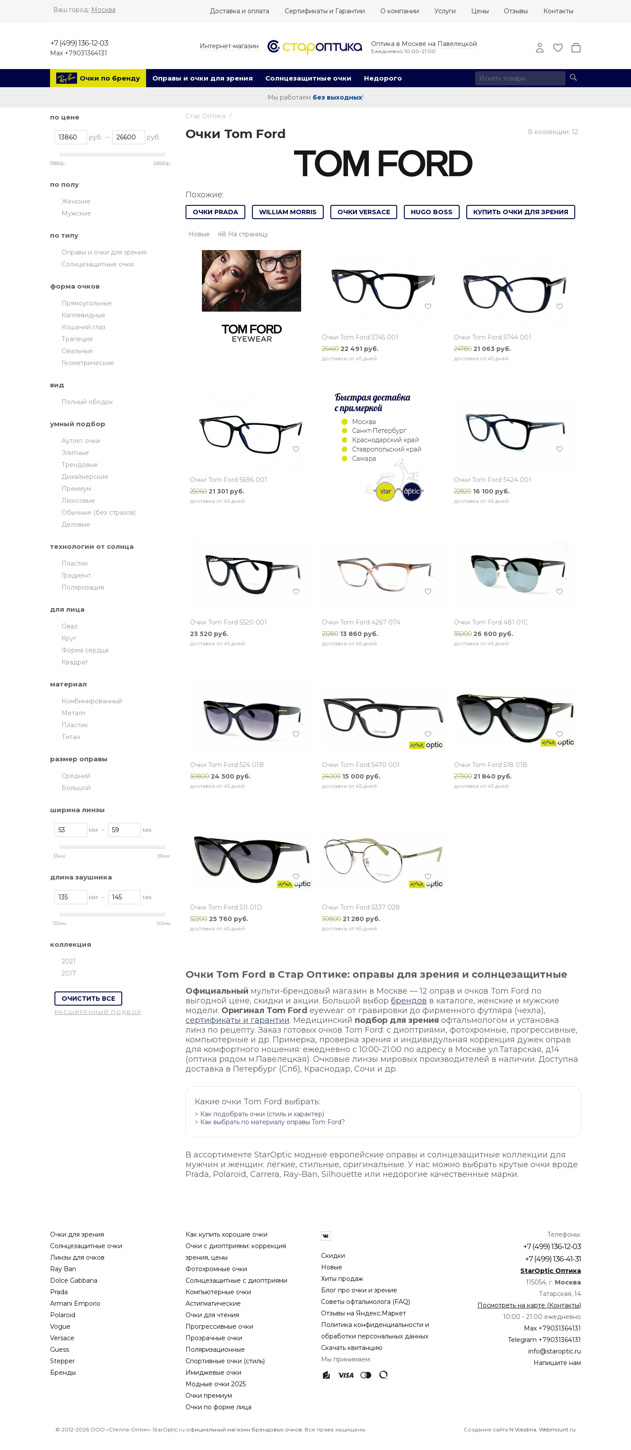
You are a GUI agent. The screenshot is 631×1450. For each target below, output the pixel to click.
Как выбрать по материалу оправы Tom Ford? (272, 1122)
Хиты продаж (342, 1279)
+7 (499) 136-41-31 (553, 1258)
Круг (69, 638)
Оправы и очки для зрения (202, 78)
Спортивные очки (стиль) (225, 1361)
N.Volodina (522, 1429)
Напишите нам (557, 1363)
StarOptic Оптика (550, 1271)
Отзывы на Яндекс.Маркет (363, 1313)
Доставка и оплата (239, 11)
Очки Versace (363, 212)
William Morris (288, 212)
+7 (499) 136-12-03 (79, 43)
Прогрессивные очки (219, 1326)
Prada (59, 1292)
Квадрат (75, 662)
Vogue (60, 1326)
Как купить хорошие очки (226, 1234)
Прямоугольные (87, 303)
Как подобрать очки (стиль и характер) (262, 1114)
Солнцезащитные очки (308, 78)
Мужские (76, 213)
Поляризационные (215, 1350)
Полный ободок (87, 402)
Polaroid (62, 1315)
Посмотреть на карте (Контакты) (529, 1305)
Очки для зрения (77, 1234)
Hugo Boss (432, 212)
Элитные (75, 453)
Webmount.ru (557, 1429)
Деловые (76, 524)
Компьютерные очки (218, 1292)
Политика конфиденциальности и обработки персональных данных (375, 1330)
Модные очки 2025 (216, 1384)
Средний (76, 776)
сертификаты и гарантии (238, 1020)
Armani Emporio (75, 1303)
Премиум (76, 489)
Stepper (62, 1361)
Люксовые (78, 501)
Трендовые (80, 465)
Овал (69, 626)
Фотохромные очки (216, 1269)
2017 (69, 973)
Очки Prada (215, 212)
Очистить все (88, 999)
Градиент (76, 575)
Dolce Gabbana (73, 1280)
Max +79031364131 (78, 53)
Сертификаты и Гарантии (325, 11)
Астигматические (213, 1303)
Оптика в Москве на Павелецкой (424, 44)
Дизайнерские (85, 477)
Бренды (63, 1373)
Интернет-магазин (229, 46)
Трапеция (77, 339)
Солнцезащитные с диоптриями (236, 1280)
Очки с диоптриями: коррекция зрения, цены (236, 1251)
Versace (62, 1338)
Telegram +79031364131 (544, 1340)
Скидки (333, 1256)
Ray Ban (63, 1269)
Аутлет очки (81, 441)
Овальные (77, 351)
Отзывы (516, 11)
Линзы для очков (77, 1257)
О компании (399, 11)
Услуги (445, 11)
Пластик (75, 563)
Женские (76, 201)
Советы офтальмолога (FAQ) (365, 1302)
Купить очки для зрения (520, 212)
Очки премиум (209, 1396)
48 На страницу (243, 234)
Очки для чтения (212, 1315)
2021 (69, 961)
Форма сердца (85, 650)
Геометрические (88, 363)
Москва (103, 10)
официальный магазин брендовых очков (244, 1429)
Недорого (383, 78)
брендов (409, 1001)
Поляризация (83, 587)
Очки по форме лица (219, 1407)
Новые (331, 1267)
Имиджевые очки (213, 1373)
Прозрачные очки (214, 1338)
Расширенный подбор (98, 1012)
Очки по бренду (110, 78)
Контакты (558, 11)
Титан (71, 737)
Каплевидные (83, 315)
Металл (73, 713)
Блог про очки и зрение (359, 1290)
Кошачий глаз (83, 327)
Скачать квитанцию (352, 1348)
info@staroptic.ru (554, 1351)
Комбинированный (92, 701)
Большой (76, 788)
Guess (59, 1350)
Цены (480, 11)
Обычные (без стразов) (98, 513)
